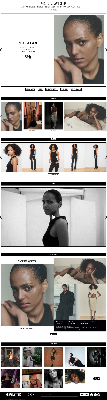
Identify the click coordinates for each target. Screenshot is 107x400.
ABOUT (68, 7)
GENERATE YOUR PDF (51, 89)
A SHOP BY (59, 7)
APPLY (64, 7)
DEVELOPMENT (32, 7)
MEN (27, 7)
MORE (96, 378)
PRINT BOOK (64, 89)
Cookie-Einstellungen (14, 399)
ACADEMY (53, 7)
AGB (19, 399)
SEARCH (78, 7)
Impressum (23, 399)
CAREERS (73, 7)
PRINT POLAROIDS (76, 89)
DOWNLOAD (53, 335)
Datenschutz (8, 399)
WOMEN (23, 7)
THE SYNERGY (40, 7)
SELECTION (47, 7)
